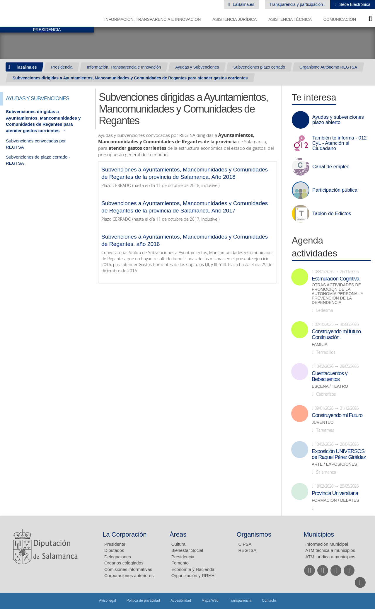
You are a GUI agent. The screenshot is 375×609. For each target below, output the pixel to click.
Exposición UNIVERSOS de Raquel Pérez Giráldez (339, 454)
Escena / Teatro (330, 386)
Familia (320, 344)
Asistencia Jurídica (234, 19)
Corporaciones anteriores (129, 575)
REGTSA (247, 550)
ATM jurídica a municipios (330, 556)
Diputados (114, 550)
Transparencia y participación (297, 4)
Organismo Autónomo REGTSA (328, 67)
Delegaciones (117, 556)
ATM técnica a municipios (330, 550)
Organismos (254, 534)
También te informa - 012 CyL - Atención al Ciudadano (339, 143)
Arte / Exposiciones (334, 464)
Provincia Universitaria (335, 493)
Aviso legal (107, 600)
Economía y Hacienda (192, 569)
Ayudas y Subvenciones (197, 67)
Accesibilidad (181, 600)
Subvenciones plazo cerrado (259, 67)
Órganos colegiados (123, 562)
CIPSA (245, 544)
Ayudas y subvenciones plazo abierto (338, 120)
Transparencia (240, 600)
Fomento (180, 562)
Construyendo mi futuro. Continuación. (337, 334)
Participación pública (334, 190)
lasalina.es (27, 67)
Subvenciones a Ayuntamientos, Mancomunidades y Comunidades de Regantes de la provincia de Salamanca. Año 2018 (184, 173)
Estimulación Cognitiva (335, 279)
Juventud (323, 422)
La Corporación (124, 534)
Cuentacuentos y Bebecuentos (329, 376)
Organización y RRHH (193, 575)
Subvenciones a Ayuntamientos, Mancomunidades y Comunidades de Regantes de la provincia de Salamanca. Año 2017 (184, 207)
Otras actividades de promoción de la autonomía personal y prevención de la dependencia (337, 294)
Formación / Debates (335, 500)
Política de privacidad (143, 600)
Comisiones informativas (128, 569)
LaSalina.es (243, 4)
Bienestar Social (187, 550)
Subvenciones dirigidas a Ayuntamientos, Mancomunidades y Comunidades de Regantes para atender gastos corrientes (130, 78)
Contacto (269, 600)
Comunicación (339, 19)
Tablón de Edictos (331, 213)
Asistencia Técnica (290, 19)
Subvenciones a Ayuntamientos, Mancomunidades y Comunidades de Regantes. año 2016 (184, 240)
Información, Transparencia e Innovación (152, 19)
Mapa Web (210, 600)
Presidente (114, 544)
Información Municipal (326, 544)
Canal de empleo (331, 166)
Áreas (178, 534)
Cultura (178, 544)
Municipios (319, 534)
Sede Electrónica (354, 4)
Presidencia (61, 67)
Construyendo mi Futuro (337, 415)
